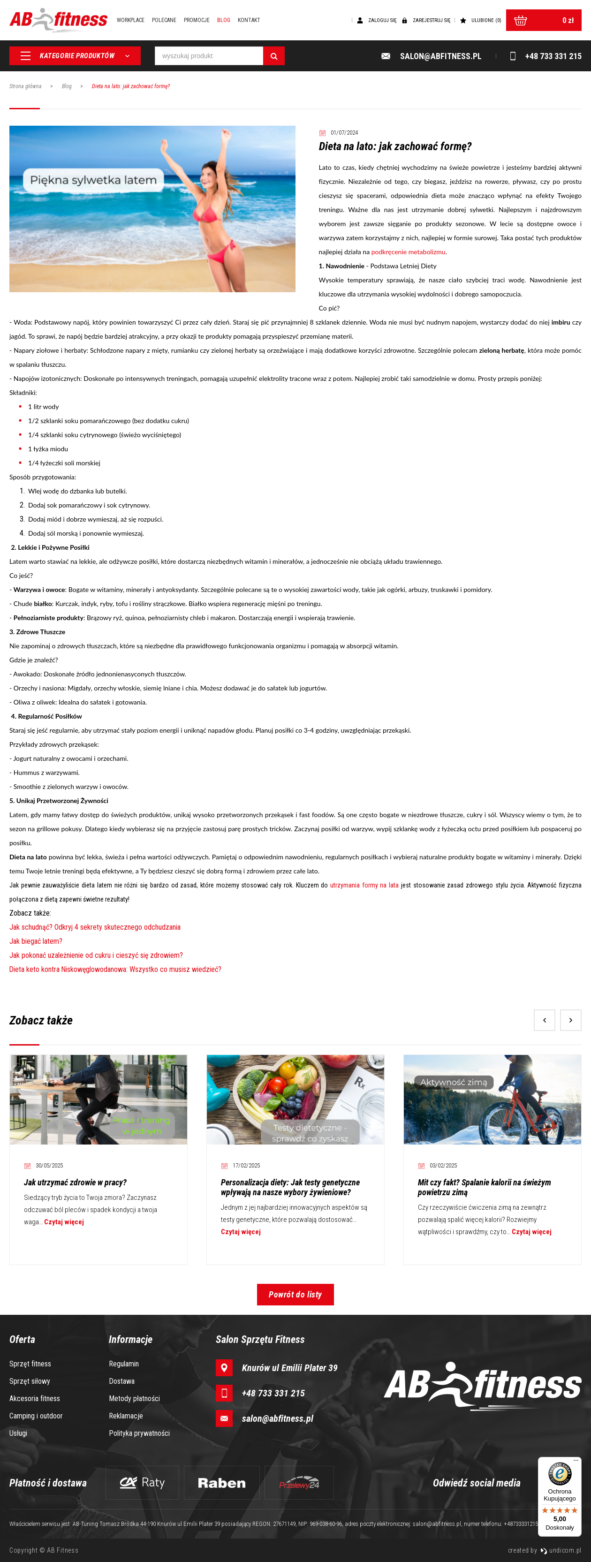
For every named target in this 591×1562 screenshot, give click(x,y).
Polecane (164, 20)
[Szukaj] (274, 56)
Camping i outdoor (36, 1415)
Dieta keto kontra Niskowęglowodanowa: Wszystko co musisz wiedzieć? (116, 969)
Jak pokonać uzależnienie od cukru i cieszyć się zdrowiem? (96, 955)
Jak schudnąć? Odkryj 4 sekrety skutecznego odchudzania (95, 927)
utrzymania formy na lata (364, 885)
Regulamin (124, 1363)
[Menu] (576, 1462)
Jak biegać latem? (35, 941)
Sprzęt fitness (30, 1363)
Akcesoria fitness (34, 1398)
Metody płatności (134, 1398)
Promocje (197, 20)
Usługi (18, 1433)
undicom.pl (561, 1550)
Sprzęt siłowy (29, 1381)
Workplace (131, 20)
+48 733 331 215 (273, 1393)
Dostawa (122, 1381)
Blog (224, 20)
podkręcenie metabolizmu (408, 252)
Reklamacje (126, 1415)
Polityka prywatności (139, 1433)
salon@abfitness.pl (277, 1418)
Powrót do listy (295, 1294)
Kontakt (249, 20)
